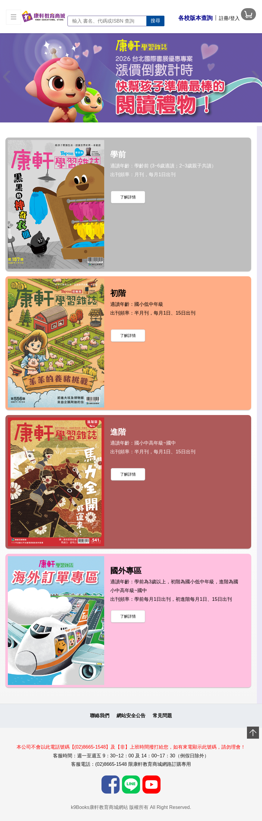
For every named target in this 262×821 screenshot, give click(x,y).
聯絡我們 (99, 715)
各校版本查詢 (195, 18)
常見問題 (162, 715)
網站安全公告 (131, 715)
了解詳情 (128, 197)
